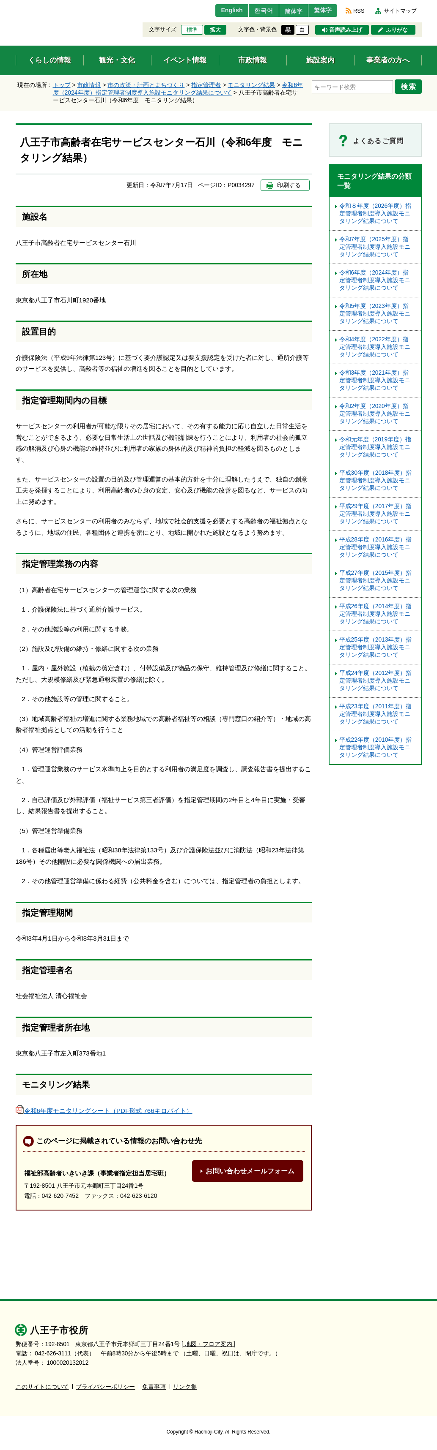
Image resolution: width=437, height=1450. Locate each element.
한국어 (254, 10)
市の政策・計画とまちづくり (145, 85)
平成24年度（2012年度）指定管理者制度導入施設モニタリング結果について (375, 680)
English (220, 10)
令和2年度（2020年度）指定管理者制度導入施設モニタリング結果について (374, 413)
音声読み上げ (345, 30)
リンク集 (185, 1387)
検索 (410, 86)
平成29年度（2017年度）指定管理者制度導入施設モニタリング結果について (375, 514)
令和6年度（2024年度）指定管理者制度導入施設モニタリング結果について (374, 280)
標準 (192, 30)
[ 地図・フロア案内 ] (208, 1344)
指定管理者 (206, 85)
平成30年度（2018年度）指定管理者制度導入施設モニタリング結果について (375, 480)
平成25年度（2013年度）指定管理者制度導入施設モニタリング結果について (375, 647)
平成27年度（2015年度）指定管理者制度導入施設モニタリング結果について (375, 580)
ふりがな (397, 30)
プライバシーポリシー (105, 1387)
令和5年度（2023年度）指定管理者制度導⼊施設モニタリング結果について (374, 313)
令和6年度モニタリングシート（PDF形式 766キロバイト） (104, 1110)
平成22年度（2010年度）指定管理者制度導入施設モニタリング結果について (375, 747)
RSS (358, 11)
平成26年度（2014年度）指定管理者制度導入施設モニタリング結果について (375, 614)
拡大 (215, 30)
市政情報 (89, 85)
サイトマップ (400, 11)
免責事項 (154, 1387)
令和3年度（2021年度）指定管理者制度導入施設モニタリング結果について (374, 380)
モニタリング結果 (251, 85)
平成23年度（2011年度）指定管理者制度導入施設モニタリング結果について (375, 714)
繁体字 (321, 10)
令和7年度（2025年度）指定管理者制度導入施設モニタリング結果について (374, 247)
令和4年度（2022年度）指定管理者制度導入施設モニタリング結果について (374, 347)
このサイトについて (42, 1387)
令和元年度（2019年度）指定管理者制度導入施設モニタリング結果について (375, 447)
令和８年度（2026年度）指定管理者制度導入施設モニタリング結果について (375, 213)
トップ (62, 85)
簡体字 (287, 11)
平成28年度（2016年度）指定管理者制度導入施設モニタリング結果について (375, 547)
